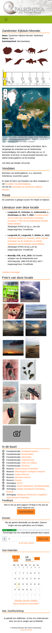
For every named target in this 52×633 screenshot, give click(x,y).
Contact (22, 630)
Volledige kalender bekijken (26, 601)
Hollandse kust (27, 460)
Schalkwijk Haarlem (29, 451)
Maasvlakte (26, 457)
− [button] (5, 94)
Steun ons (43, 539)
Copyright (29, 630)
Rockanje (25, 466)
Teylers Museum (22, 474)
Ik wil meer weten (26, 543)
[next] (18, 557)
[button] (5, 98)
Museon (18, 480)
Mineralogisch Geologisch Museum (30, 471)
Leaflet (5, 137)
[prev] (14, 557)
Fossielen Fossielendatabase (17, 184)
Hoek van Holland (29, 463)
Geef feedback (26, 512)
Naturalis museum (23, 477)
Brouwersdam (27, 454)
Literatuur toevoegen (11, 272)
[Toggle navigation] (6, 19)
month (37, 558)
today (15, 560)
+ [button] (5, 91)
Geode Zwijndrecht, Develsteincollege (33, 486)
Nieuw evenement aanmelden (26, 604)
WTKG (19, 483)
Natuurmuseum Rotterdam (26, 469)
